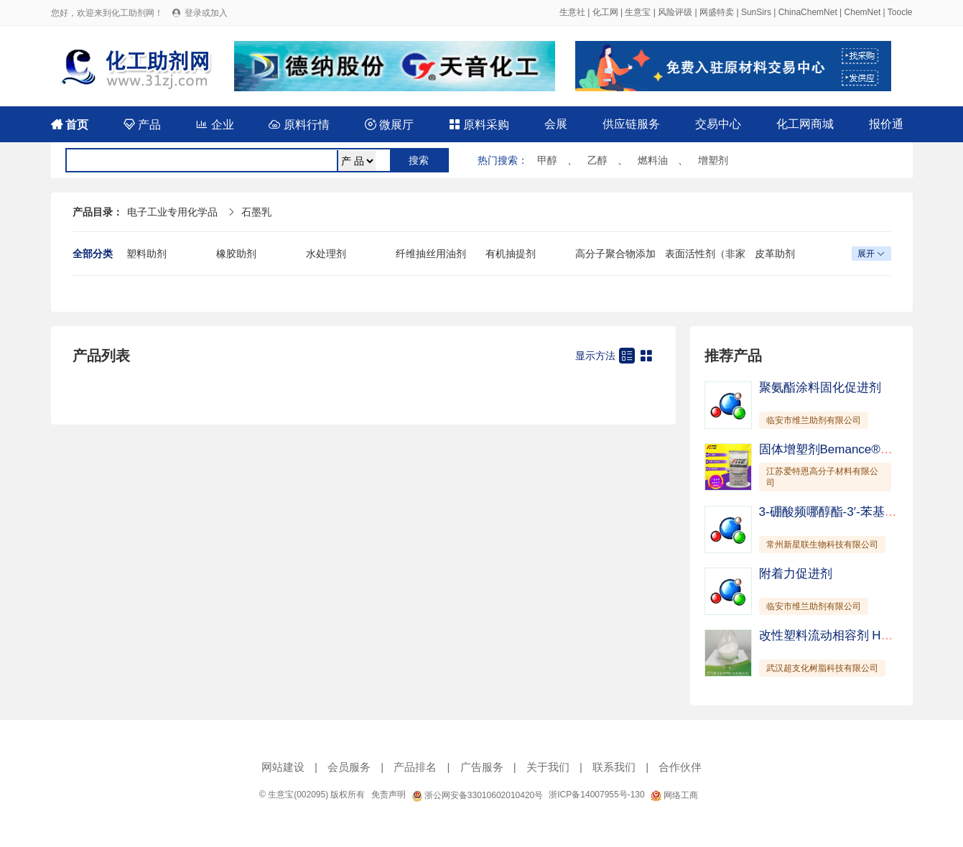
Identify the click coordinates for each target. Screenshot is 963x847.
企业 (214, 125)
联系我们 (614, 767)
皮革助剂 (775, 253)
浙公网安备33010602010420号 (477, 795)
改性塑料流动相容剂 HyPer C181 (849, 635)
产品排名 (415, 767)
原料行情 (299, 125)
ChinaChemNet (807, 12)
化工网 (605, 12)
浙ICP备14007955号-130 (596, 795)
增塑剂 (713, 160)
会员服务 (349, 767)
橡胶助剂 (236, 253)
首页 (69, 125)
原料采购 (479, 125)
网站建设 (282, 767)
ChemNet (863, 12)
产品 (142, 125)
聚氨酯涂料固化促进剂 (820, 387)
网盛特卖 (716, 12)
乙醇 (597, 160)
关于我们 (547, 767)
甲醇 (547, 160)
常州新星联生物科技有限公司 (822, 545)
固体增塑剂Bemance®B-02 (832, 449)
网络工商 (674, 795)
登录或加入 (206, 13)
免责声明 (388, 795)
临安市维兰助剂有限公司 (813, 420)
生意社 (572, 12)
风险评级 (675, 12)
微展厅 (389, 125)
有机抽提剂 (510, 253)
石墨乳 (256, 212)
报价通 (886, 124)
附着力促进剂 (795, 573)
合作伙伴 (680, 767)
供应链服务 (631, 124)
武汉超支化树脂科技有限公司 (822, 668)
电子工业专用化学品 (172, 212)
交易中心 (718, 124)
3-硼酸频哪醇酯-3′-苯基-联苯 (836, 512)
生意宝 (638, 12)
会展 (555, 124)
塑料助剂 (146, 253)
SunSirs (756, 12)
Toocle (900, 12)
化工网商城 (805, 124)
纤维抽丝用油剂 (431, 253)
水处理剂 (326, 253)
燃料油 (653, 160)
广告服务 (481, 767)
